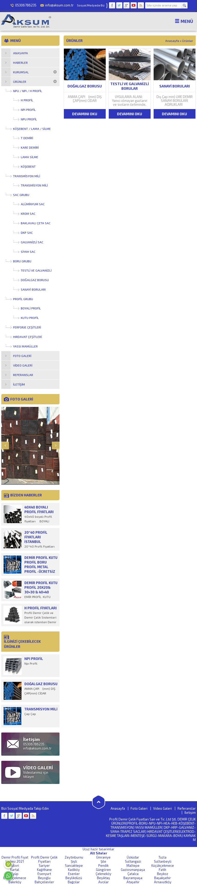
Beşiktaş (103, 878)
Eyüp (14, 874)
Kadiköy (74, 870)
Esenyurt (44, 874)
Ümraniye (103, 857)
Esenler (74, 874)
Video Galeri (162, 808)
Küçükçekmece (162, 865)
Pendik (103, 865)
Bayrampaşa (132, 878)
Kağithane (44, 870)
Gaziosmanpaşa (133, 870)
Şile (103, 861)
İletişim (190, 812)
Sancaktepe (74, 865)
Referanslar (187, 808)
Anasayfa (172, 40)
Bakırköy (14, 882)
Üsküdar (133, 857)
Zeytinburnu (74, 857)
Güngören (103, 870)
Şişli (74, 861)
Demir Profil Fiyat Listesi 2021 (15, 859)
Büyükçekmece (14, 878)
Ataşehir (133, 882)
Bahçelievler (44, 882)
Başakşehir (162, 878)
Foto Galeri (139, 808)
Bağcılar (74, 882)
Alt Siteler (98, 853)
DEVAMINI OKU (84, 114)
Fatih (162, 870)
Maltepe (133, 865)
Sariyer (44, 865)
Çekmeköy (103, 874)
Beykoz (162, 874)
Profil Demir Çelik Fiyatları (44, 859)
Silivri (15, 865)
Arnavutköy (162, 882)
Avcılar (103, 882)
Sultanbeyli (162, 861)
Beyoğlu (44, 878)
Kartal (14, 870)
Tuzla (162, 857)
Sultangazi (133, 861)
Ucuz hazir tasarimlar (98, 849)
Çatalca (133, 874)
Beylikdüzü (73, 878)
